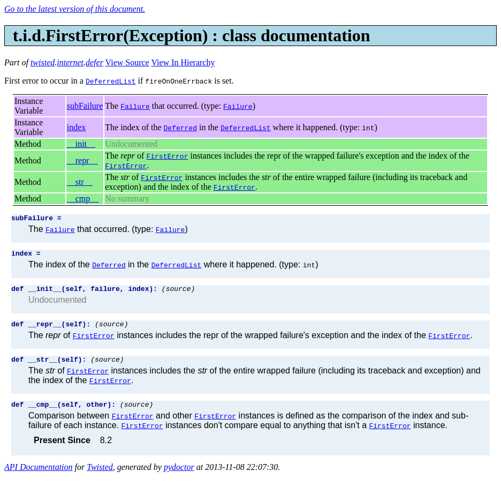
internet (70, 62)
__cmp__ (83, 198)
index (76, 127)
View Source (127, 62)
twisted (43, 62)
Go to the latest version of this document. (74, 8)
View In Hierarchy (183, 62)
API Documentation (38, 476)
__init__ (81, 143)
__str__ (80, 181)
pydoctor (179, 476)
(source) (178, 293)
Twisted (100, 476)
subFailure (85, 105)
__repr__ (82, 160)
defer (94, 62)
